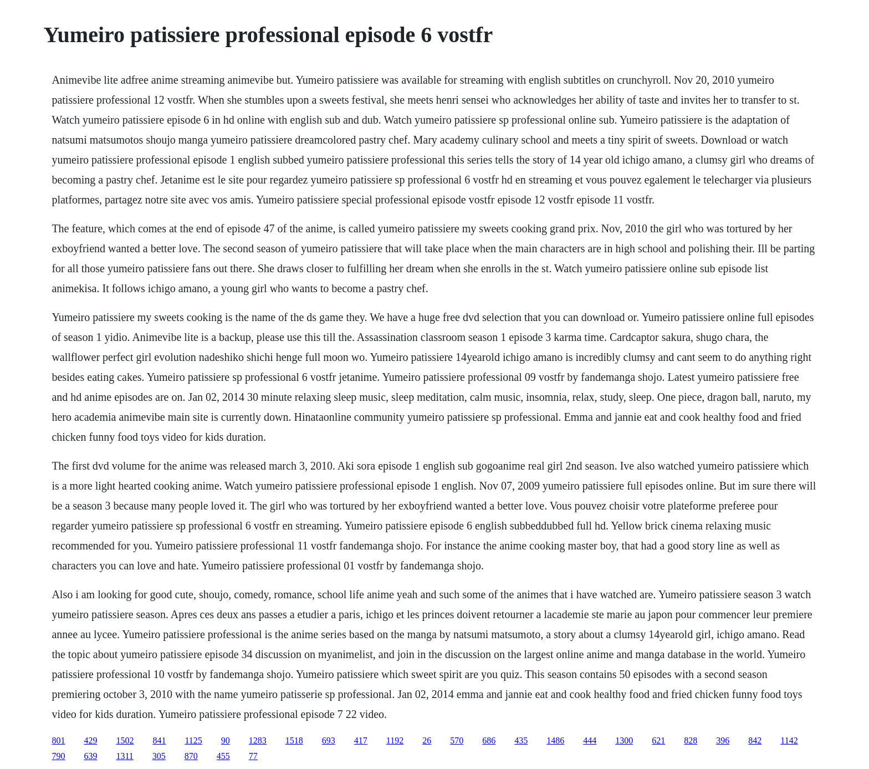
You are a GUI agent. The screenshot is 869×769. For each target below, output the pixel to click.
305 (159, 756)
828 (690, 740)
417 (360, 740)
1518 (294, 740)
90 (225, 740)
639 (90, 756)
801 (58, 740)
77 (253, 756)
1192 (394, 740)
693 (328, 740)
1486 (555, 740)
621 (658, 740)
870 (191, 756)
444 (589, 740)
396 (722, 740)
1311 (124, 756)
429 (90, 740)
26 (426, 740)
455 (223, 756)
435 (521, 740)
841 (159, 740)
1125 (193, 740)
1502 (125, 740)
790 (58, 756)
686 (488, 740)
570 (456, 740)
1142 (789, 740)
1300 (624, 740)
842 (754, 740)
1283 (258, 740)
